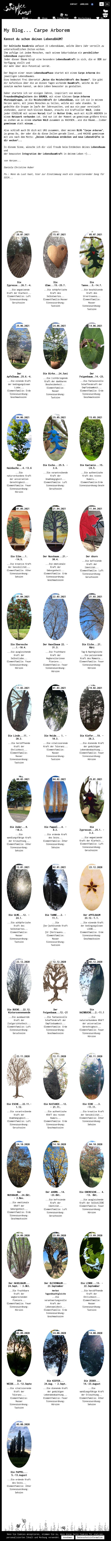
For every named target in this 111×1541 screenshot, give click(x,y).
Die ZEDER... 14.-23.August (91, 1382)
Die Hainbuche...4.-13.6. (20, 467)
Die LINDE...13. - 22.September (92, 1285)
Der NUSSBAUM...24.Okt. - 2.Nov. (19, 1195)
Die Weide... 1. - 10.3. (55, 737)
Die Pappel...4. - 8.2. (55, 828)
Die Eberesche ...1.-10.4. (19, 646)
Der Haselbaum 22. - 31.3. (55, 646)
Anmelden (84, 4)
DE (101, 4)
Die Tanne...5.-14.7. (91, 284)
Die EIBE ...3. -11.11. (92, 1105)
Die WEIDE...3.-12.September (22, 1382)
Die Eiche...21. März (92, 646)
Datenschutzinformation (90, 1537)
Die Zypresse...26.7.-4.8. (20, 284)
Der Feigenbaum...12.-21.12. (58, 1011)
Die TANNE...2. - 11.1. (55, 916)
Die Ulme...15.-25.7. (55, 284)
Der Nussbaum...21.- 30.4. (55, 558)
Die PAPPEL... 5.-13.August (19, 1474)
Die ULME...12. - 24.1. (19, 916)
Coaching (63, 18)
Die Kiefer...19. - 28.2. (91, 737)
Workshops (84, 18)
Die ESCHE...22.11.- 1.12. (19, 1105)
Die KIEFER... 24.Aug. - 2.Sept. (55, 1382)
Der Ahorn (92, 556)
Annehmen (67, 1537)
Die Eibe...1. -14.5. (19, 558)
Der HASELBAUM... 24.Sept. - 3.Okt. (19, 1285)
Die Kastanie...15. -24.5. (91, 467)
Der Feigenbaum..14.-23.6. (93, 375)
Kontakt (73, 4)
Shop (45, 18)
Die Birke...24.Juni (55, 373)
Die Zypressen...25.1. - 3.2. (91, 830)
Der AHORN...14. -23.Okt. (55, 1193)
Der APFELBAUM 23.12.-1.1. (91, 916)
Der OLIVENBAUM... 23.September (55, 1285)
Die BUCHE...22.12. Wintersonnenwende (19, 1011)
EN (107, 4)
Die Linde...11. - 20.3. (19, 737)
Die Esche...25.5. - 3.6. (55, 467)
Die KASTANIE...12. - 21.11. (55, 1105)
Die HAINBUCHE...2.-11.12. (93, 1011)
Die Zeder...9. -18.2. (19, 828)
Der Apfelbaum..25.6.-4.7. (20, 375)
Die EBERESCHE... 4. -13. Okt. (91, 1193)
